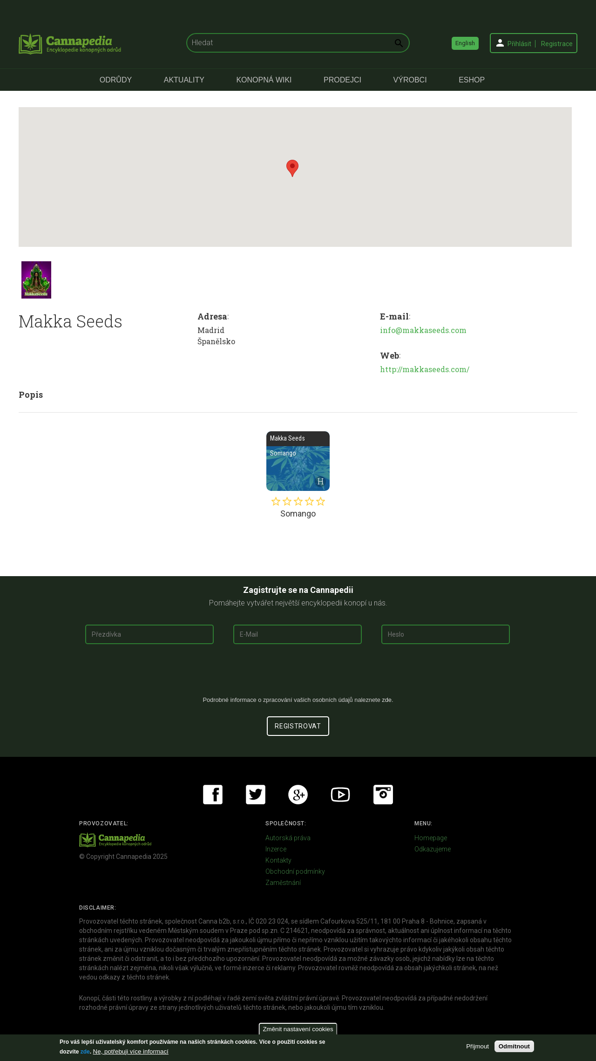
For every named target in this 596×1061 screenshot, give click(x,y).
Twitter (255, 794)
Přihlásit (519, 44)
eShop (472, 80)
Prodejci (342, 80)
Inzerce (275, 849)
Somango (298, 461)
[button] (292, 168)
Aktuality (184, 80)
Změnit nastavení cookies (298, 1029)
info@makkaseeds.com (423, 330)
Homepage (430, 838)
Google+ (298, 794)
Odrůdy (116, 80)
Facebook (212, 794)
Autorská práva (288, 838)
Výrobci (410, 80)
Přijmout (477, 1046)
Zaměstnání (283, 882)
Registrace (557, 44)
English (465, 43)
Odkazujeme (432, 849)
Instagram (383, 794)
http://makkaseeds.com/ (424, 369)
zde (85, 1051)
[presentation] (298, 673)
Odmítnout (514, 1046)
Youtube (340, 794)
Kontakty (278, 860)
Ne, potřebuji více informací (131, 1051)
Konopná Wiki (263, 80)
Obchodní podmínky (295, 871)
